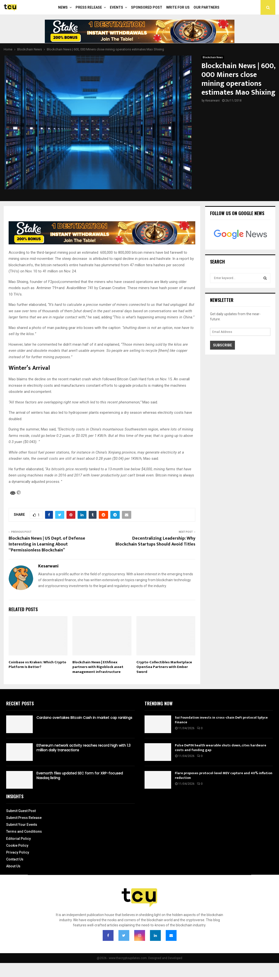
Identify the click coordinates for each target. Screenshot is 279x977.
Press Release (89, 7)
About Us (13, 866)
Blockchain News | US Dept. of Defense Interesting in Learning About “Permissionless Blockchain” (47, 544)
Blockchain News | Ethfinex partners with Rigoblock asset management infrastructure (97, 667)
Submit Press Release (24, 818)
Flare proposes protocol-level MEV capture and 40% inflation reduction (223, 775)
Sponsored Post (146, 7)
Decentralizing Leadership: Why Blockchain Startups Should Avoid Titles (155, 541)
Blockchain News (213, 57)
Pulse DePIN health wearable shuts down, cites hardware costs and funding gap (220, 747)
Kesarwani (212, 100)
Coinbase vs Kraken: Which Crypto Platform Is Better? (37, 664)
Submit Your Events (21, 825)
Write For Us (178, 7)
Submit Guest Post (21, 811)
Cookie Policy (17, 845)
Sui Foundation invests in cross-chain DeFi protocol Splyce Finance (221, 720)
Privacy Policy (17, 852)
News (63, 7)
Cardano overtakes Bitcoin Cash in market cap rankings (84, 717)
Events (116, 7)
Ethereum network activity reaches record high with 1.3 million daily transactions (83, 747)
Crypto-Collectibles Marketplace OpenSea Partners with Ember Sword (164, 667)
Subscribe (222, 345)
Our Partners (206, 7)
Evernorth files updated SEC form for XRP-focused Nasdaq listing (79, 775)
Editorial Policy (18, 839)
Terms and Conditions (24, 831)
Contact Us (14, 859)
